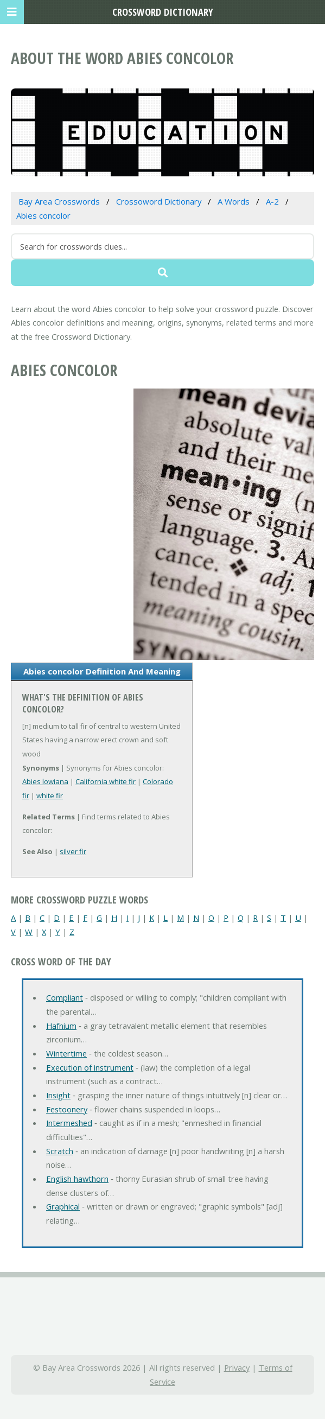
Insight (58, 1095)
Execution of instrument (89, 1067)
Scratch (59, 1151)
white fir (49, 795)
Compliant (64, 997)
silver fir (73, 851)
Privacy (237, 1367)
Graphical (63, 1206)
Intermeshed (69, 1122)
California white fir (105, 781)
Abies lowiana (45, 781)
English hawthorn (77, 1178)
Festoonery (66, 1109)
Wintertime (66, 1053)
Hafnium (61, 1025)
